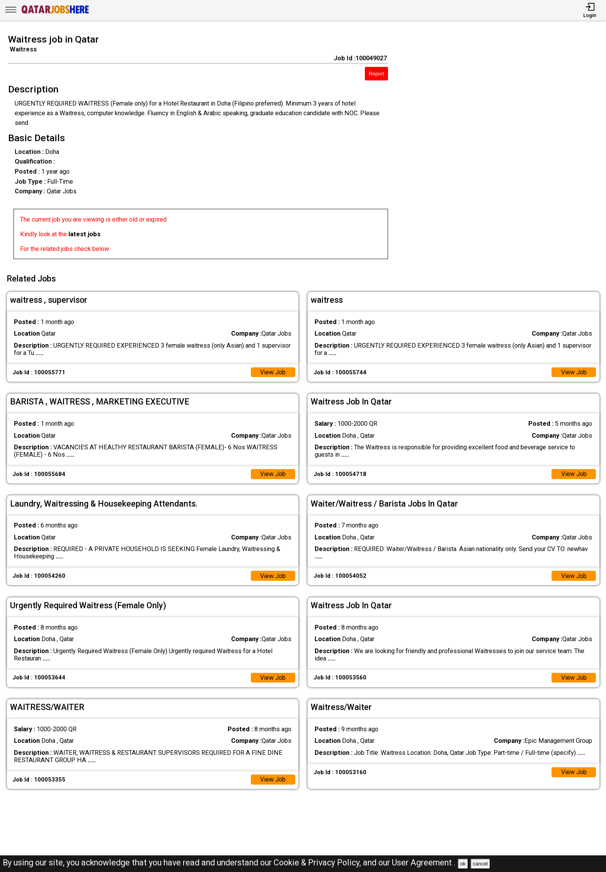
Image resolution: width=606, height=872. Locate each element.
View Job (273, 370)
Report (376, 74)
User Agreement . (424, 862)
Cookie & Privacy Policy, (318, 862)
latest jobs (84, 234)
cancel (480, 864)
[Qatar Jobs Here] (55, 13)
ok (463, 864)
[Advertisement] (505, 149)
